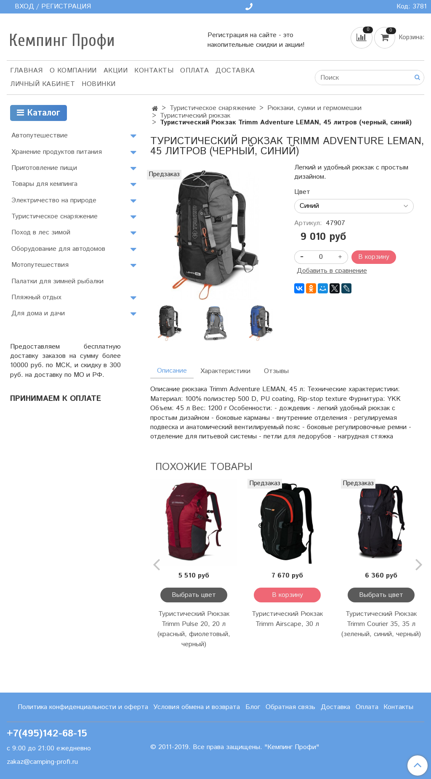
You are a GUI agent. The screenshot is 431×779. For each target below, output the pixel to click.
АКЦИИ (116, 70)
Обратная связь (290, 707)
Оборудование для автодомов (58, 249)
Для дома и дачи (38, 313)
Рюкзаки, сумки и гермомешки (314, 108)
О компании (73, 70)
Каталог (38, 113)
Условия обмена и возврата (196, 707)
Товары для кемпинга (44, 184)
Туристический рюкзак (195, 116)
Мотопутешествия (40, 265)
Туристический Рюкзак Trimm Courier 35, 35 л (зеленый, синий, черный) (381, 624)
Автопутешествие (39, 135)
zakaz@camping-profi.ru (42, 762)
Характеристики (225, 371)
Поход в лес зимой (40, 232)
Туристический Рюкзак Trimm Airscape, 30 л (287, 619)
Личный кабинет (42, 84)
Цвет (302, 192)
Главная (26, 70)
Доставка (235, 70)
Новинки (99, 84)
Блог (252, 707)
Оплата (194, 70)
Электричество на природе (53, 200)
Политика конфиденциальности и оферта (83, 707)
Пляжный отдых (36, 297)
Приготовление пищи (44, 168)
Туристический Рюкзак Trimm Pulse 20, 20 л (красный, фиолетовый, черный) (193, 629)
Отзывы (276, 371)
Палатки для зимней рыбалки (57, 281)
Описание (172, 371)
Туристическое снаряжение (213, 108)
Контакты (153, 70)
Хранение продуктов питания (56, 152)
